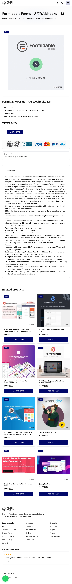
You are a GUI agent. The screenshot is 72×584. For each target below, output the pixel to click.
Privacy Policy (7, 533)
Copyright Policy (8, 536)
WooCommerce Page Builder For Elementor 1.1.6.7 (15, 382)
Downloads (30, 540)
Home (4, 18)
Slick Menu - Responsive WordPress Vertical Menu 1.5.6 (51, 382)
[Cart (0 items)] (62, 3)
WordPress (13, 18)
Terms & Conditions (9, 530)
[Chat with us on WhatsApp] (5, 578)
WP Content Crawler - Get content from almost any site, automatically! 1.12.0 (18, 433)
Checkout (16, 577)
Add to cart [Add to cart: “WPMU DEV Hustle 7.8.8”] (53, 442)
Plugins (22, 18)
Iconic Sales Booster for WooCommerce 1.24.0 (18, 485)
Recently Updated (32, 536)
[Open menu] (68, 3)
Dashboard (30, 526)
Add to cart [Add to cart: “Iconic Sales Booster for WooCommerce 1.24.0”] (18, 494)
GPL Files (11, 573)
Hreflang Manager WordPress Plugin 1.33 (52, 330)
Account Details (31, 530)
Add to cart (15, 132)
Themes (52, 533)
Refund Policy (7, 540)
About (4, 526)
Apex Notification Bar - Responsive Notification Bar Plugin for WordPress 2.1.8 (17, 331)
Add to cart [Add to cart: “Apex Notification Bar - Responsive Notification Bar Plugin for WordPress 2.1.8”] (18, 339)
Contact (5, 543)
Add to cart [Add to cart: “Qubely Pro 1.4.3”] (53, 494)
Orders (28, 533)
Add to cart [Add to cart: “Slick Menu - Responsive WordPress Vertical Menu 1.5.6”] (53, 391)
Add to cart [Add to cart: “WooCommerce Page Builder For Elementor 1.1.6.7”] (18, 391)
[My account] (58, 3)
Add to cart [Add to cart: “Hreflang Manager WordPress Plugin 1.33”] (53, 339)
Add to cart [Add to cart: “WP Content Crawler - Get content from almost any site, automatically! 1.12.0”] (18, 442)
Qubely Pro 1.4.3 (44, 484)
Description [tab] (11, 170)
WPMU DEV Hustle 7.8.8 (47, 432)
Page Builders (55, 536)
